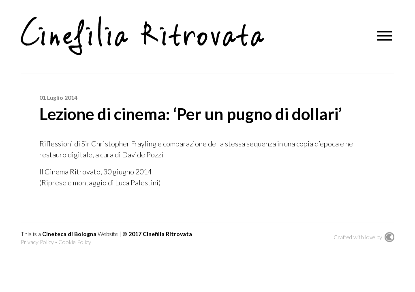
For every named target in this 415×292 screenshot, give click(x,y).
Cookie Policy (74, 241)
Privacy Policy (37, 241)
